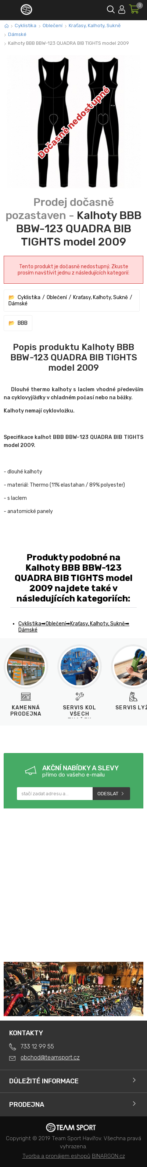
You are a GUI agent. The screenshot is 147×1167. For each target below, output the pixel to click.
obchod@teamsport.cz (50, 1057)
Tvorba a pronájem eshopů (56, 1156)
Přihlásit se (121, 8)
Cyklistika (25, 25)
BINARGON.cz (108, 1156)
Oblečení (52, 25)
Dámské (17, 34)
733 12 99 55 (37, 1046)
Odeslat (107, 793)
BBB (23, 323)
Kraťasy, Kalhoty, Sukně (95, 25)
